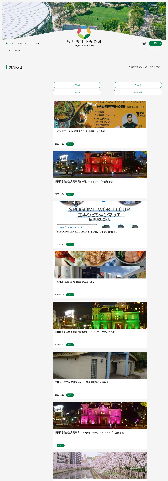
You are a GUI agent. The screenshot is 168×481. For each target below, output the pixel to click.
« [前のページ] (68, 365)
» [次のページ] (124, 365)
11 (107, 365)
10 (102, 365)
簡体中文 (154, 462)
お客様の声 (149, 88)
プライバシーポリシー (36, 475)
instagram (154, 435)
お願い (121, 88)
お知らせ (10, 44)
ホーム (8, 53)
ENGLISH (154, 455)
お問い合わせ (152, 44)
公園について (24, 44)
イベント (93, 88)
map (156, 422)
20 (116, 365)
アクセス (39, 44)
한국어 (154, 469)
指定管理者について (14, 475)
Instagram (134, 44)
